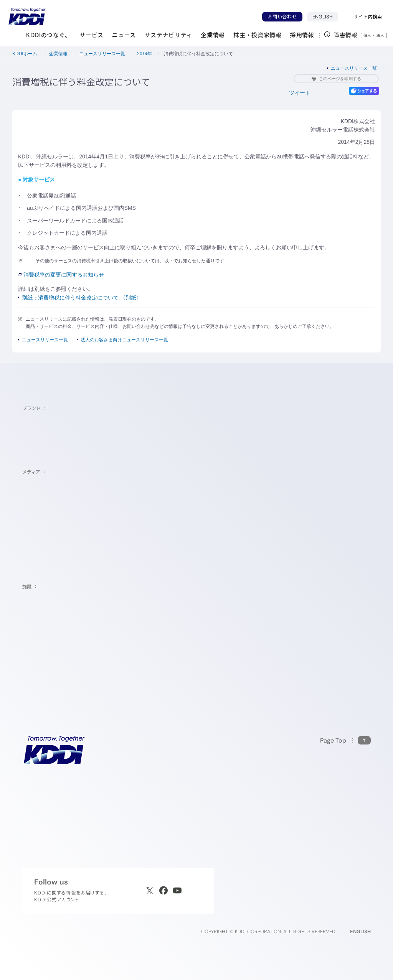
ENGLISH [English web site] (360, 931)
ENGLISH (322, 16)
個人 (367, 35)
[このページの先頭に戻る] (345, 740)
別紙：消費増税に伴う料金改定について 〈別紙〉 (82, 298)
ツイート (299, 93)
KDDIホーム (24, 53)
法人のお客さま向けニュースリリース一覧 (124, 340)
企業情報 (58, 53)
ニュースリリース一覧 (102, 53)
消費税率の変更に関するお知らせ (61, 275)
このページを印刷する (336, 78)
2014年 (144, 53)
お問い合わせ (282, 16)
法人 (380, 35)
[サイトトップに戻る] (27, 16)
